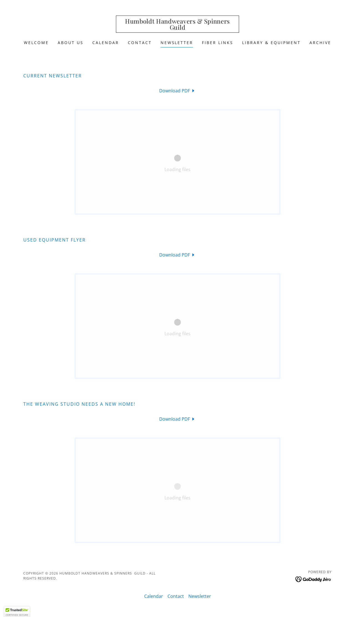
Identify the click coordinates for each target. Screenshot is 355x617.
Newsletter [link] (177, 42)
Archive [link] (320, 42)
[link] (177, 28)
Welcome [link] (36, 42)
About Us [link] (70, 42)
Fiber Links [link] (217, 42)
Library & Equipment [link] (271, 42)
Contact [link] (140, 42)
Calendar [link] (105, 42)
